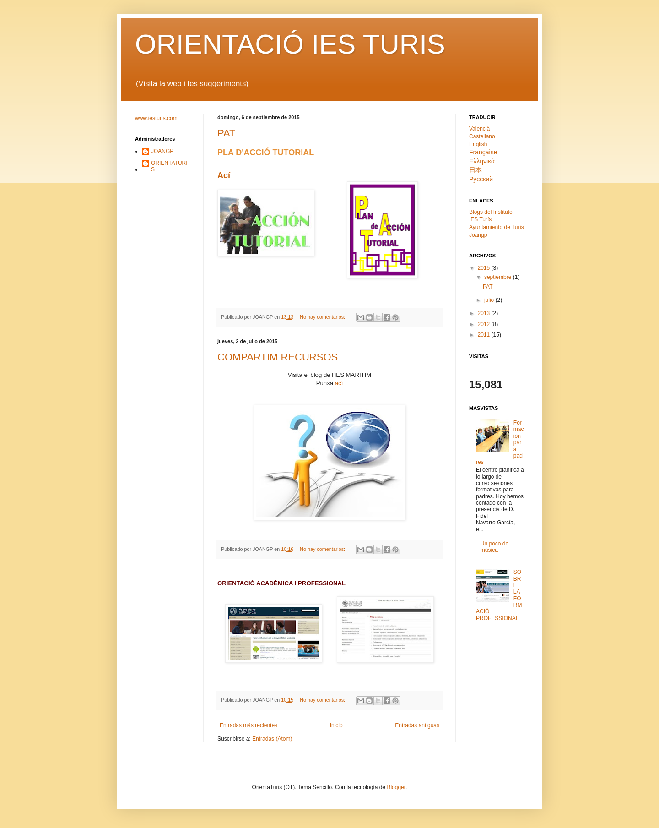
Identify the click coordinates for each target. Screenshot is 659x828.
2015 (485, 268)
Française (483, 152)
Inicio (336, 725)
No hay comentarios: (323, 317)
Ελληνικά (482, 161)
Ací (223, 175)
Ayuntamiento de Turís (496, 227)
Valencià (479, 128)
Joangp (478, 235)
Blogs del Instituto (491, 212)
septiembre (498, 277)
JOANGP (162, 151)
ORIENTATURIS (169, 166)
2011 (485, 335)
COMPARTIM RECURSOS (277, 357)
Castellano (482, 136)
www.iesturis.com (156, 118)
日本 (475, 170)
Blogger (396, 787)
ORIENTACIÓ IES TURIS (290, 44)
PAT (226, 133)
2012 (485, 324)
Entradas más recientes (248, 725)
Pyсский (481, 179)
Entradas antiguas (417, 725)
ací (339, 383)
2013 (485, 313)
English (478, 144)
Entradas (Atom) (272, 738)
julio (490, 300)
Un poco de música (494, 546)
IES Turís (480, 219)
